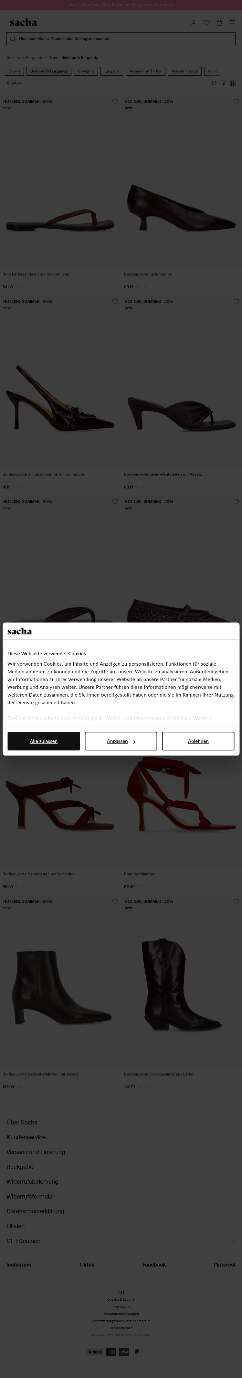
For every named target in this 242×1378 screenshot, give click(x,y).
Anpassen (121, 741)
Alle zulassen (44, 741)
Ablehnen (198, 741)
